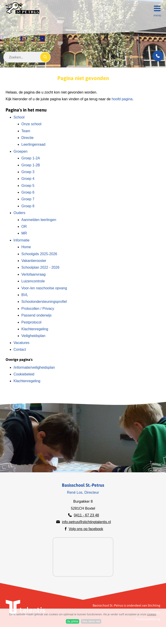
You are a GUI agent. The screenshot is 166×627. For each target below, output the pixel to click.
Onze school (31, 124)
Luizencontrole (33, 281)
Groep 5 (27, 185)
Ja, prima (72, 621)
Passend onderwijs (36, 315)
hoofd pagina (122, 99)
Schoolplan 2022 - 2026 (40, 267)
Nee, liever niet (91, 621)
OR (24, 226)
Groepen (20, 151)
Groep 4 (27, 179)
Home (26, 247)
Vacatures (21, 343)
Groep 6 (27, 192)
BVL (24, 295)
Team (25, 131)
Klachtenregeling (34, 329)
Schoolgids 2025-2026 (39, 254)
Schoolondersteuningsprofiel (44, 301)
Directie (27, 138)
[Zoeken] (45, 57)
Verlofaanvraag (33, 274)
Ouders (19, 213)
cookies (151, 614)
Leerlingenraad (33, 144)
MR (24, 233)
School (19, 117)
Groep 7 (27, 199)
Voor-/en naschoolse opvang (44, 288)
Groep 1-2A (30, 158)
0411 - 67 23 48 (86, 515)
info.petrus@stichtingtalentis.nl (86, 522)
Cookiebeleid (23, 374)
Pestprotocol (31, 322)
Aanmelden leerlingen (38, 220)
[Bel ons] (158, 56)
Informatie (21, 240)
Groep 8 (27, 206)
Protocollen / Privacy (37, 308)
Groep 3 (27, 172)
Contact (19, 349)
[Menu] (155, 8)
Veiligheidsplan (33, 336)
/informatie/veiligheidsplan (34, 367)
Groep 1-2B (30, 165)
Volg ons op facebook (86, 529)
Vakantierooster (33, 261)
